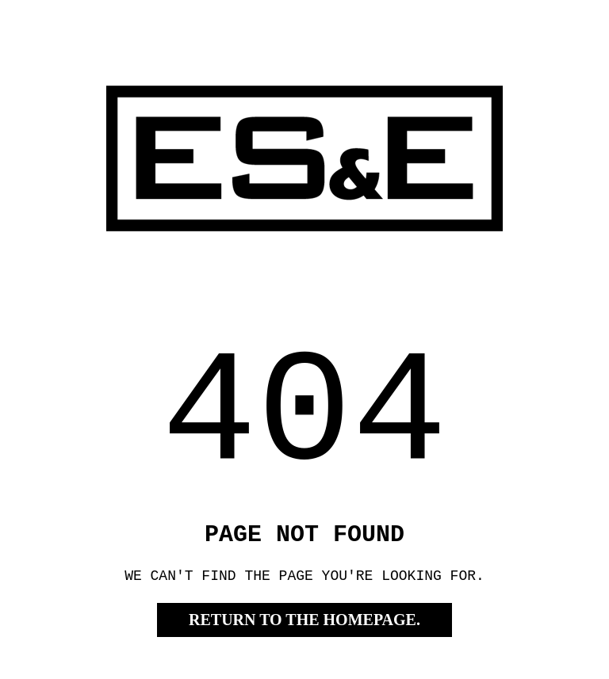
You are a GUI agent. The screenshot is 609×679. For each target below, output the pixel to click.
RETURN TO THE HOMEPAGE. (304, 655)
